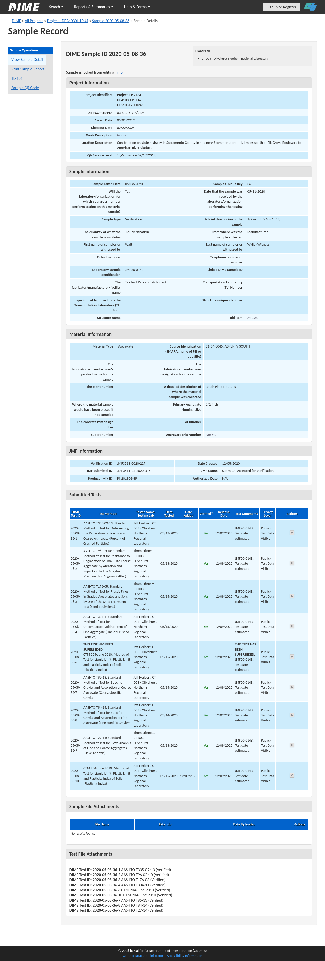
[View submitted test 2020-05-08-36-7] (292, 688)
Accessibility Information (184, 956)
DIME (16, 20)
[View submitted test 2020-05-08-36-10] (292, 776)
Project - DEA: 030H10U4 (67, 20)
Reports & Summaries (93, 6)
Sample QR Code (25, 87)
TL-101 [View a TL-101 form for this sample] (17, 78)
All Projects (34, 20)
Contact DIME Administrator (143, 956)
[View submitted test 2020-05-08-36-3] (292, 597)
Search (56, 6)
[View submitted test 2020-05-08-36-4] (292, 627)
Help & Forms (137, 6)
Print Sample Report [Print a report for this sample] (27, 69)
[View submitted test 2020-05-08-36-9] (292, 746)
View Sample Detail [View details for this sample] (27, 59)
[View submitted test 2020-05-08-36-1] (292, 533)
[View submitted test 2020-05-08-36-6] (292, 657)
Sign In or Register (281, 7)
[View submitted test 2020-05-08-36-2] (292, 564)
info (119, 72)
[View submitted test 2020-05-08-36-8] (292, 716)
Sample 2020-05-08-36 (110, 20)
